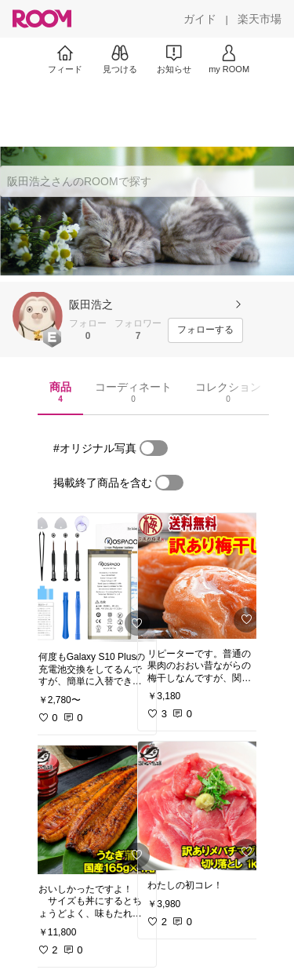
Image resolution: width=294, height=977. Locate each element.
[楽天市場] (259, 19)
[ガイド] (199, 19)
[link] (92, 577)
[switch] (154, 448)
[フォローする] (205, 330)
